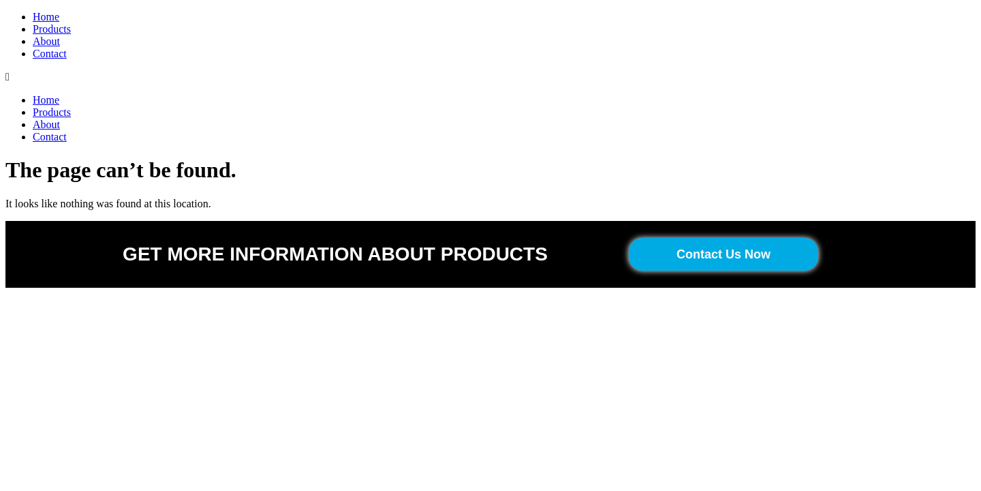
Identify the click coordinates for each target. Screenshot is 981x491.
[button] (490, 77)
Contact (50, 53)
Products (52, 29)
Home (46, 17)
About (46, 41)
